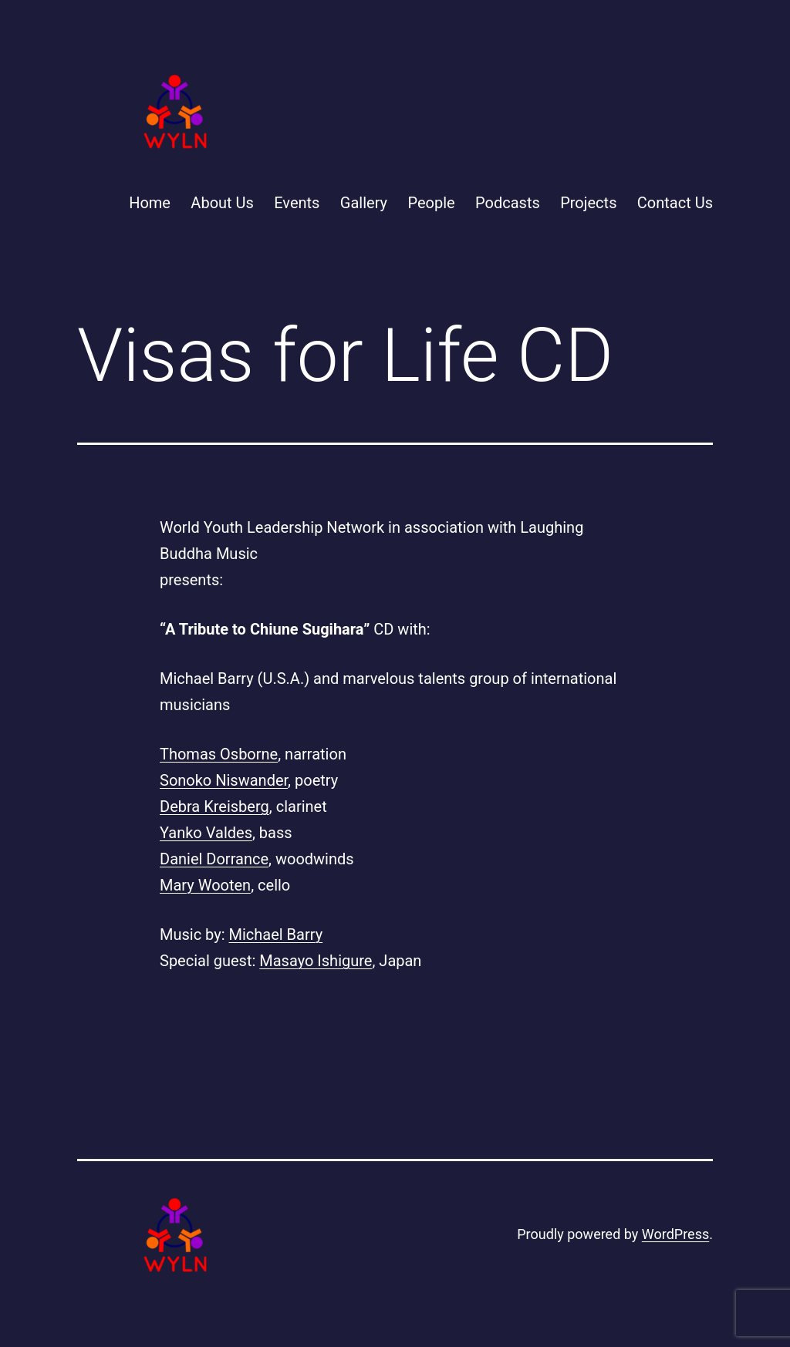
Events (296, 203)
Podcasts (507, 203)
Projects (588, 203)
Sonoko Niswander (224, 780)
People (430, 203)
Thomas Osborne (219, 754)
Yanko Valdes (206, 832)
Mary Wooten (205, 885)
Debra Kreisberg (214, 806)
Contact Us (675, 203)
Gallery (363, 203)
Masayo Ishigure (315, 960)
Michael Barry (276, 934)
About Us (222, 203)
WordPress (675, 1234)
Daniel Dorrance (214, 859)
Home (149, 203)
